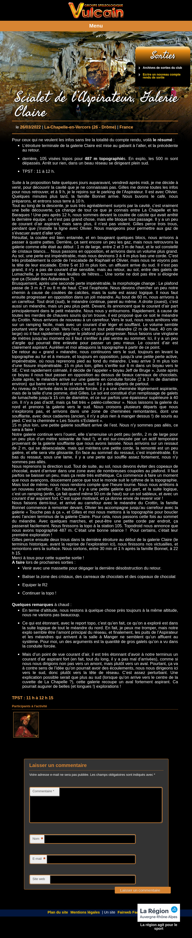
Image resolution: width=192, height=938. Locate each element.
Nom (37, 845)
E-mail (39, 865)
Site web (38, 885)
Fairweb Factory (132, 918)
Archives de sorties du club (162, 68)
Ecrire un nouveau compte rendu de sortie (161, 76)
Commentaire (43, 791)
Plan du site (58, 918)
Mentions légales (85, 918)
